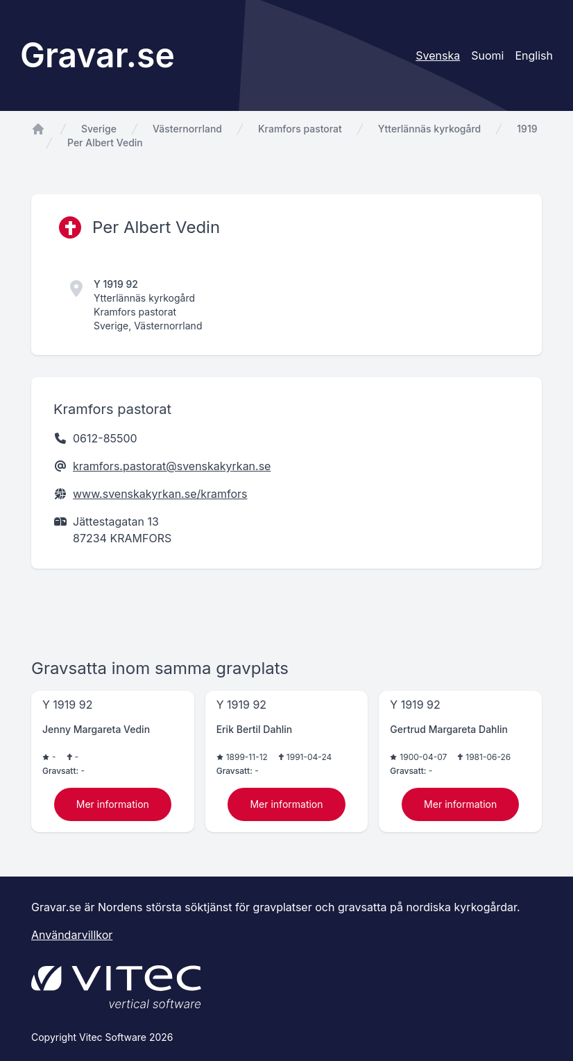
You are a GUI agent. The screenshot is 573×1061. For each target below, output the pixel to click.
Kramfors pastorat (300, 129)
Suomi (487, 55)
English (534, 55)
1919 (527, 129)
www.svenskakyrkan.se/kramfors (160, 494)
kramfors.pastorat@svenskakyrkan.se (172, 466)
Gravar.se (97, 55)
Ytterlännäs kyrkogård (429, 129)
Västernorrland (187, 129)
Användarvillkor (71, 935)
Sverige (99, 129)
